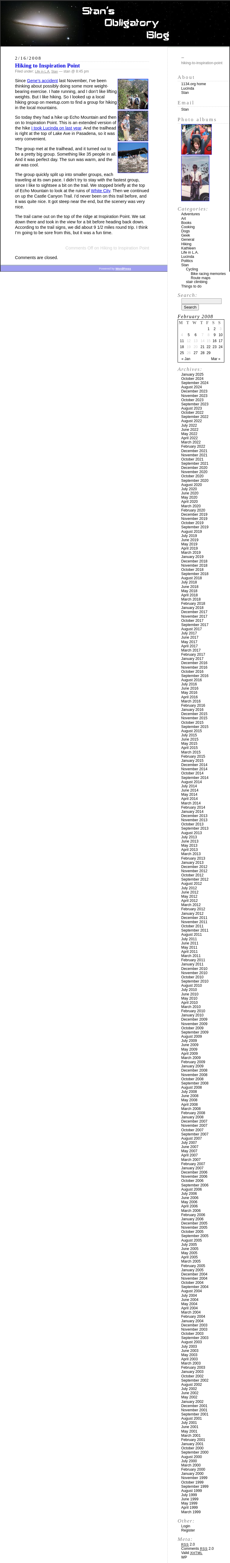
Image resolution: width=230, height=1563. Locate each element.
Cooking (188, 227)
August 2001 (191, 1418)
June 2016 (190, 688)
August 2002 (191, 1385)
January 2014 (192, 812)
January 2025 (192, 374)
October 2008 (192, 1079)
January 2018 (192, 608)
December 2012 (194, 867)
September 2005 (194, 1236)
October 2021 (192, 459)
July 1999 (189, 1495)
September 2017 (194, 625)
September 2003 (194, 1338)
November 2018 (194, 565)
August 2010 (191, 985)
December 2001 (194, 1406)
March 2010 (191, 1007)
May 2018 (189, 591)
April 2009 (189, 1053)
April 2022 (189, 438)
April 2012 (189, 901)
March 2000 (191, 1465)
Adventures (190, 214)
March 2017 (191, 650)
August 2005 (191, 1240)
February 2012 (193, 909)
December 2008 (194, 1070)
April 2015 (189, 748)
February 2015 (193, 756)
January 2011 (192, 964)
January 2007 (192, 1168)
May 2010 (189, 998)
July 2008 (189, 1092)
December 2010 (194, 969)
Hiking (186, 244)
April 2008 (189, 1104)
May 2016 (189, 693)
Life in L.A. (42, 71)
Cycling (192, 269)
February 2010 (193, 1011)
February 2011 (193, 960)
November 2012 (194, 871)
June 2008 (190, 1096)
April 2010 (189, 1003)
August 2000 (191, 1457)
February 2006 (193, 1215)
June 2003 (190, 1351)
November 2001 (194, 1410)
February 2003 (193, 1367)
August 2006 (191, 1189)
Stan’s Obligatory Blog (115, 23)
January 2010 (192, 1015)
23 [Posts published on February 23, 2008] (215, 347)
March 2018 (191, 599)
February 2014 (193, 807)
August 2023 (191, 408)
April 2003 (189, 1359)
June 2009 (190, 1045)
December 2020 (194, 468)
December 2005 (194, 1223)
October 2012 (192, 875)
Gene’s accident (42, 80)
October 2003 (192, 1334)
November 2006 (194, 1176)
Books (186, 223)
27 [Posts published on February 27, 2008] (195, 353)
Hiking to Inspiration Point (47, 65)
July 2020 (189, 489)
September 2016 (194, 676)
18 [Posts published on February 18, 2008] (182, 347)
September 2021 (194, 463)
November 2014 (194, 769)
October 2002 (192, 1376)
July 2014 (189, 786)
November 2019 (194, 519)
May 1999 (189, 1503)
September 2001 (194, 1414)
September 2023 (194, 404)
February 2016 (193, 705)
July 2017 (189, 633)
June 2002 (190, 1393)
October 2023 (192, 400)
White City (101, 190)
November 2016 (194, 667)
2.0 (188, 1544)
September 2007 (194, 1134)
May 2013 (189, 845)
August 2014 (191, 782)
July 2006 (189, 1194)
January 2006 (192, 1219)
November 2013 (194, 820)
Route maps (201, 278)
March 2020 (191, 506)
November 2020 (194, 472)
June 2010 (190, 994)
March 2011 (191, 956)
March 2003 (191, 1363)
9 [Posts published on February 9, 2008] (215, 335)
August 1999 (191, 1491)
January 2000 (192, 1474)
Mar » (215, 359)
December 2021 (194, 451)
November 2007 (194, 1125)
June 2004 (190, 1300)
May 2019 (189, 544)
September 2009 (194, 1032)
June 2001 (190, 1427)
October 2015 (192, 722)
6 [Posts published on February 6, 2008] (196, 335)
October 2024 (192, 379)
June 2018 (190, 587)
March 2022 (191, 442)
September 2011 (194, 930)
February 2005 (193, 1266)
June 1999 (190, 1499)
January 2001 (192, 1444)
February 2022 (193, 446)
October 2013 (192, 824)
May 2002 (189, 1397)
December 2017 (194, 612)
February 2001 (193, 1440)
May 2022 (189, 434)
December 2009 (194, 1019)
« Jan (185, 359)
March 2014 (191, 803)
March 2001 (191, 1435)
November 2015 (194, 718)
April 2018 (189, 595)
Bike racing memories (208, 274)
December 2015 (194, 714)
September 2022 (194, 417)
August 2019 (191, 531)
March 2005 (191, 1261)
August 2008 (191, 1087)
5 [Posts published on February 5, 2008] (189, 335)
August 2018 (191, 578)
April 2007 (189, 1155)
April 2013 (189, 850)
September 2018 (194, 574)
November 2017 (194, 616)
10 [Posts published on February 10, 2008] (221, 335)
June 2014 (190, 790)
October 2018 (192, 570)
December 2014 (194, 765)
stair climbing (196, 282)
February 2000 (193, 1469)
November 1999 (194, 1478)
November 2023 (194, 396)
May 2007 (189, 1151)
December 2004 (194, 1274)
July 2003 (189, 1346)
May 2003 (189, 1355)
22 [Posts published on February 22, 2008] (209, 347)
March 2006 (191, 1211)
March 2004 (191, 1312)
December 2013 (194, 816)
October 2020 (192, 476)
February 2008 (193, 1113)
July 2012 (189, 888)
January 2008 (192, 1117)
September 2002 (194, 1380)
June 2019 (190, 540)
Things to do (191, 286)
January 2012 (192, 913)
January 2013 (192, 863)
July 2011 (189, 939)
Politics (187, 261)
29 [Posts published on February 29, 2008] (209, 353)
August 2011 (191, 934)
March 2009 (191, 1058)
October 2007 (192, 1130)
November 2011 (194, 922)
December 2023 (194, 391)
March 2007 (191, 1160)
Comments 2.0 (197, 1549)
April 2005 (189, 1257)
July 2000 (189, 1461)
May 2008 (189, 1100)
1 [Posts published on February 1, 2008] (209, 329)
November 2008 (194, 1075)
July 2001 (189, 1423)
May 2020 (189, 497)
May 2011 (189, 947)
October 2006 (192, 1181)
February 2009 (193, 1062)
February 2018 (193, 603)
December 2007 (194, 1121)
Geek (185, 235)
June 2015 (190, 739)
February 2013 (193, 858)
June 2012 (190, 892)
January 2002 (192, 1402)
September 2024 (194, 383)
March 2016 (191, 701)
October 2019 (192, 523)
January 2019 (192, 557)
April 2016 (189, 697)
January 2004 (192, 1321)
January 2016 (192, 710)
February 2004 (193, 1316)
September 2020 (194, 481)
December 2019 (194, 514)
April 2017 (189, 646)
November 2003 (194, 1329)
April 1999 (189, 1507)
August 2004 (191, 1291)
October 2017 (192, 621)
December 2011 (194, 918)
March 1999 (191, 1512)
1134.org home (193, 84)
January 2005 (192, 1270)
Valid (191, 1553)
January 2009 (192, 1066)
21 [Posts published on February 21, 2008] (203, 347)
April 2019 (189, 548)
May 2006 (189, 1202)
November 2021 (194, 455)
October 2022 (192, 412)
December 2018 (194, 561)
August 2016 (191, 680)
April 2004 (189, 1308)
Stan (54, 71)
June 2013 (190, 841)
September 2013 (194, 828)
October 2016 (192, 672)
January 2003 (192, 1372)
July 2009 (189, 1041)
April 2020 (189, 502)
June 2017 (190, 637)
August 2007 (191, 1138)
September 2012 (194, 879)
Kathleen (188, 248)
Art (183, 218)
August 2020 (191, 485)
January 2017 (192, 659)
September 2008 (194, 1083)
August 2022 (191, 421)
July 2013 (189, 837)
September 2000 (194, 1452)
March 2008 (191, 1109)
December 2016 (194, 663)
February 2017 (193, 654)
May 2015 (189, 743)
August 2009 (191, 1036)
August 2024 (191, 387)
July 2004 (189, 1295)
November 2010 (194, 973)
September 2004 (194, 1287)
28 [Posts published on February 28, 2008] (203, 353)
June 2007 (190, 1147)
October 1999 (192, 1482)
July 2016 (189, 684)
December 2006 (194, 1172)
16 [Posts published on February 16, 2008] (215, 341)
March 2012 (191, 905)
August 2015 (191, 731)
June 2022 (190, 430)
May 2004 (189, 1304)
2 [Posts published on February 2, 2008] (215, 329)
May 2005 (189, 1253)
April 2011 (189, 952)
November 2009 (194, 1024)
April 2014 (189, 799)
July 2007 (189, 1143)
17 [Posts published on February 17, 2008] (221, 341)
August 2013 (191, 833)
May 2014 (189, 794)
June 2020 (190, 493)
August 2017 (191, 629)
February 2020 (193, 510)
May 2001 (189, 1431)
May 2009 (189, 1049)
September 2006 (194, 1185)
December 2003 (194, 1325)
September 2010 (194, 981)
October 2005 (192, 1232)
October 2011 (192, 926)
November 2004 (194, 1278)
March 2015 (191, 752)
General (187, 239)
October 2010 (192, 977)
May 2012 (189, 896)
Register (188, 1530)
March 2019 (191, 552)
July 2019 (189, 536)
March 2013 (191, 854)
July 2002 (189, 1389)
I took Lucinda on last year (56, 128)
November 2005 (194, 1227)
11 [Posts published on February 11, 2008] (182, 341)
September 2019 (194, 527)
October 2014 (192, 773)
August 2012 (191, 883)
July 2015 (189, 735)
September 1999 (194, 1486)
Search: (187, 295)
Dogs (185, 231)
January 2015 (192, 761)
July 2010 (189, 990)
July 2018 (189, 582)
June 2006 (190, 1198)
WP (184, 1557)
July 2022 (189, 425)
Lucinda (187, 88)
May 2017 (189, 642)
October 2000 (192, 1448)
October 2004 (192, 1283)
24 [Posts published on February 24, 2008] (221, 347)
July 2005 (189, 1244)
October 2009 (192, 1028)
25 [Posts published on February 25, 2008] (182, 353)
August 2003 (191, 1342)
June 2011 (190, 943)
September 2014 (194, 778)
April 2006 (189, 1206)
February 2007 (193, 1164)
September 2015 (194, 727)
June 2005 (190, 1249)
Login (185, 1526)
